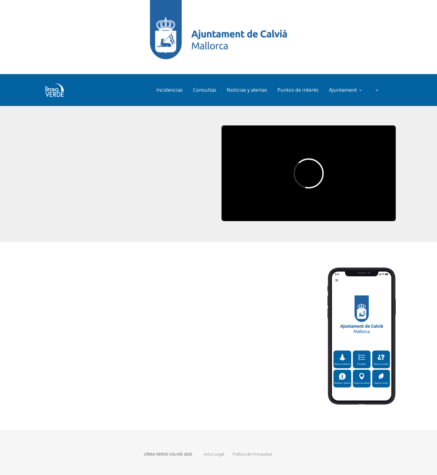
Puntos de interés (298, 89)
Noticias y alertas (247, 89)
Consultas (204, 89)
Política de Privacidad (252, 454)
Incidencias (169, 89)
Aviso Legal (214, 454)
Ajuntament (343, 89)
